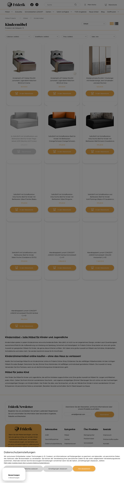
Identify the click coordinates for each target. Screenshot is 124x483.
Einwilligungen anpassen (58, 469)
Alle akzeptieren (84, 469)
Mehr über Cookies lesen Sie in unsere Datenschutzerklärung (26, 463)
